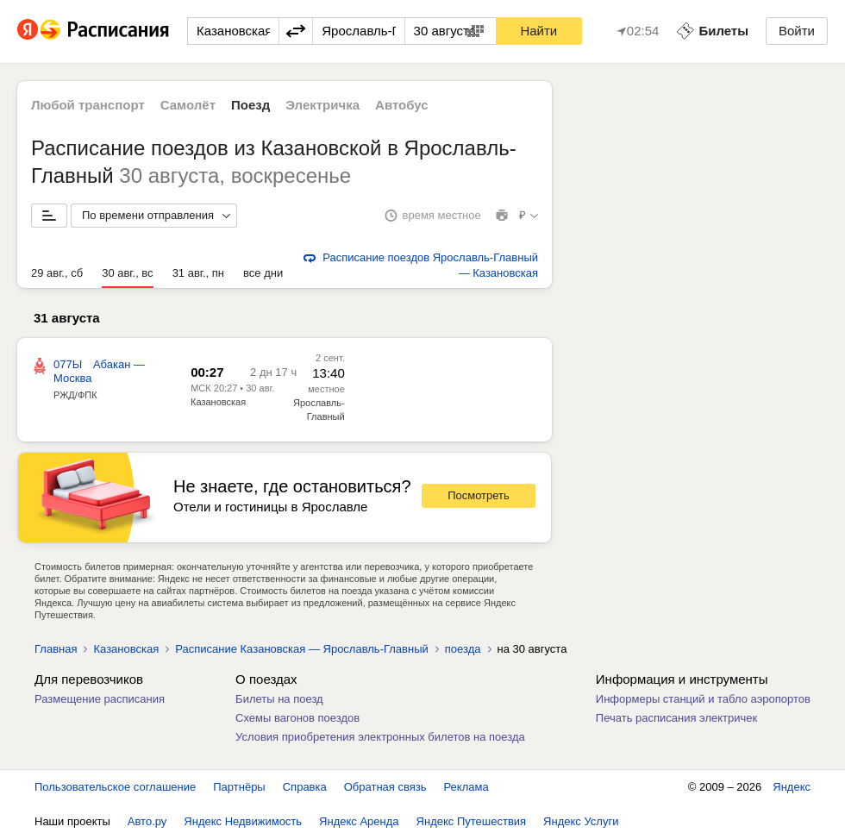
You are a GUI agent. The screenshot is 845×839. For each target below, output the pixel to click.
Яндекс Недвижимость (243, 821)
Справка (305, 786)
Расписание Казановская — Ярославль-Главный (302, 648)
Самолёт (188, 104)
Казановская (218, 402)
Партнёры (239, 786)
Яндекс (792, 786)
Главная (55, 648)
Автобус (402, 104)
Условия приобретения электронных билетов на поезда (380, 736)
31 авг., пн (198, 272)
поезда (463, 648)
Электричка (322, 104)
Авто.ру (147, 821)
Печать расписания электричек (676, 717)
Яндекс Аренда (358, 821)
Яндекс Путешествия (471, 821)
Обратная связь (385, 786)
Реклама (466, 786)
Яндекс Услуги (580, 821)
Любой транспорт (88, 104)
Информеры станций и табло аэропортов (703, 698)
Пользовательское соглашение (115, 786)
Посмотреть (479, 495)
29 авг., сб (57, 272)
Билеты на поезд (279, 698)
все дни (263, 272)
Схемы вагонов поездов (297, 717)
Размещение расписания (99, 698)
